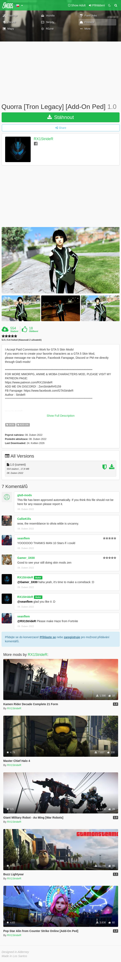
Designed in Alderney (15, 952)
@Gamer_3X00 (27, 582)
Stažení (14, 331)
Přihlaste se (48, 637)
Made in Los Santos (14, 956)
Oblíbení (33, 331)
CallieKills (24, 518)
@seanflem (25, 601)
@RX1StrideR (26, 621)
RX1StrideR (43, 139)
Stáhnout (60, 117)
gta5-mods (24, 495)
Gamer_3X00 (26, 557)
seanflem (23, 538)
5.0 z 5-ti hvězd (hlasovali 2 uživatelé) (22, 340)
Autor (38, 577)
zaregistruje (72, 637)
